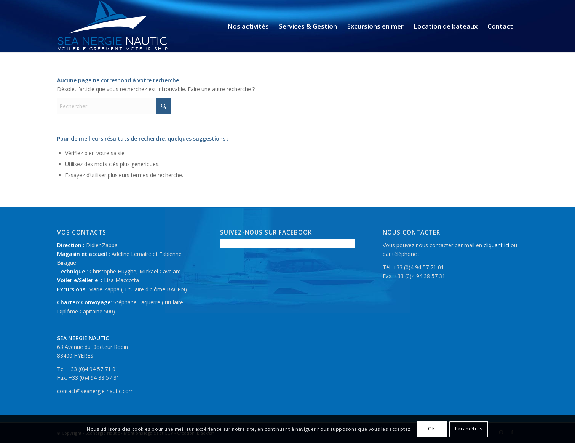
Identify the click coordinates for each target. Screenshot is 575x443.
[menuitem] (248, 26)
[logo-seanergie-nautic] (113, 26)
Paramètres (468, 428)
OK (431, 428)
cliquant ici (496, 245)
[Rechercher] (114, 106)
